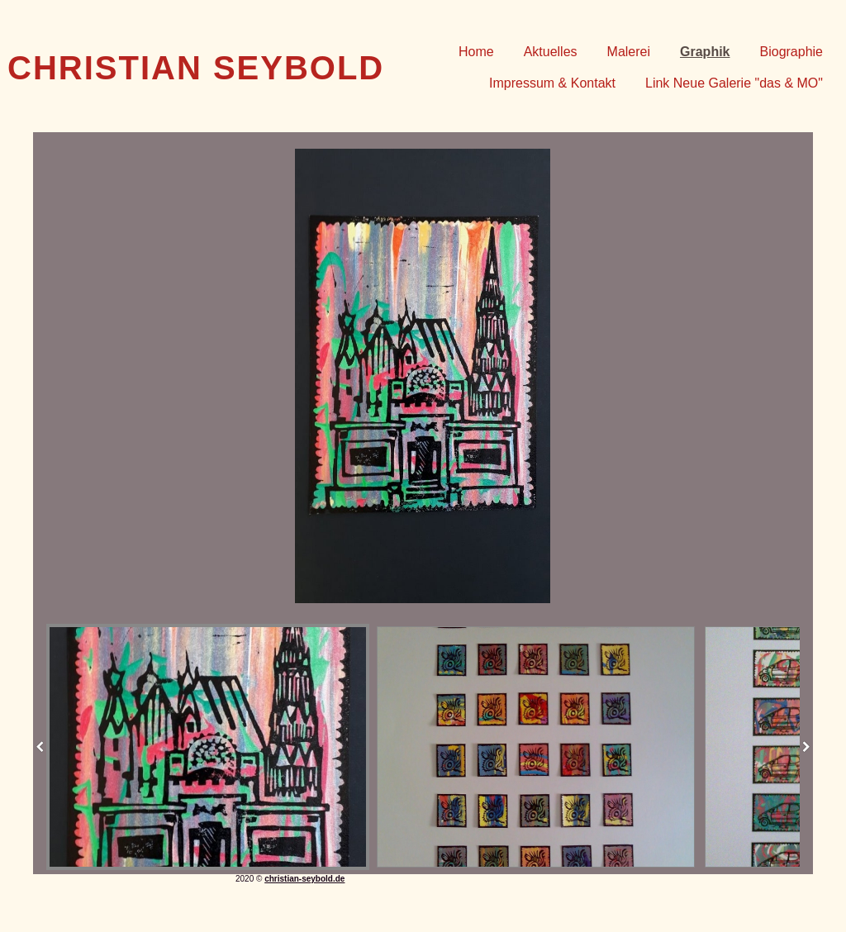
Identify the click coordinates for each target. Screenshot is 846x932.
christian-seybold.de (304, 878)
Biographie (792, 52)
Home (476, 52)
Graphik (705, 52)
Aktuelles (550, 52)
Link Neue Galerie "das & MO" (734, 83)
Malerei (628, 52)
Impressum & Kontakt (552, 83)
